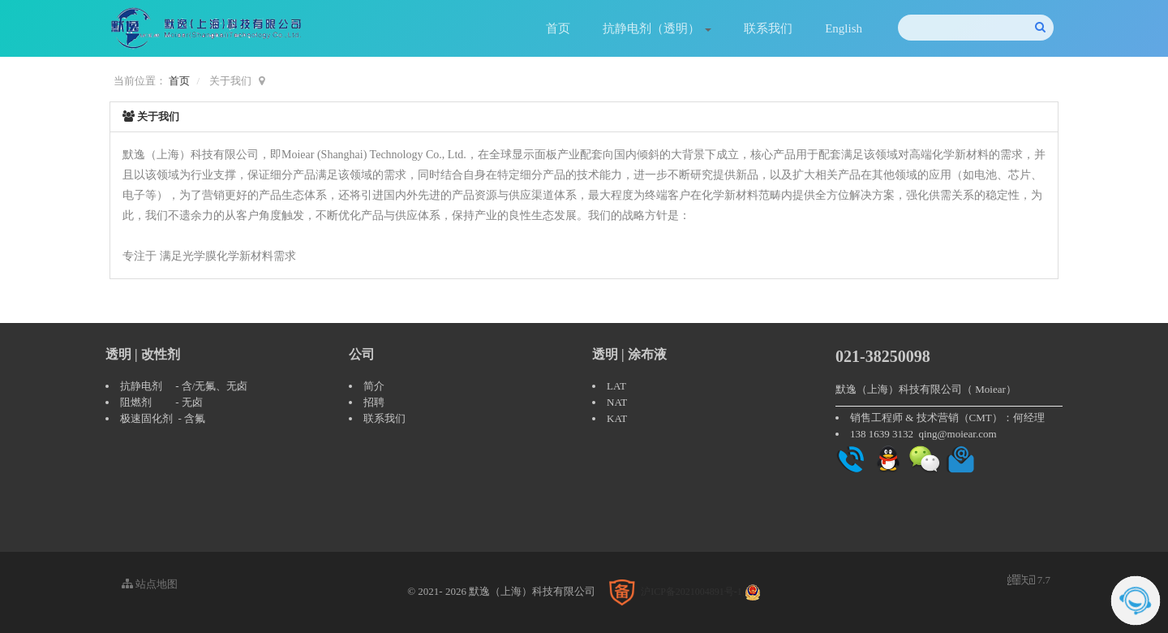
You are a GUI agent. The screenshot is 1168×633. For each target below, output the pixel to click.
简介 (373, 386)
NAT (617, 402)
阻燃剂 (136, 402)
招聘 (373, 402)
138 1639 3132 (881, 434)
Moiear (990, 389)
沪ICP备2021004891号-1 (691, 591)
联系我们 (768, 28)
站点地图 (150, 584)
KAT (617, 418)
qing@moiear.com (958, 434)
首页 (558, 28)
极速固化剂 (146, 418)
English (843, 28)
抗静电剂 (141, 386)
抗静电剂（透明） (657, 28)
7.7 (1029, 581)
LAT (616, 386)
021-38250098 (882, 356)
